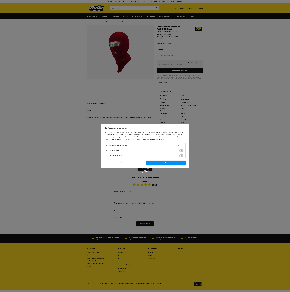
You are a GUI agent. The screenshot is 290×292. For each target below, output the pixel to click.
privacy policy (147, 134)
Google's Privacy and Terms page (154, 139)
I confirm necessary (124, 163)
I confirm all (166, 163)
